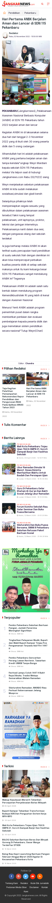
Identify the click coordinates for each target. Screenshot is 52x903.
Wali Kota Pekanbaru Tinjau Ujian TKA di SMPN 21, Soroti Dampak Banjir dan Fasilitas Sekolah (25, 828)
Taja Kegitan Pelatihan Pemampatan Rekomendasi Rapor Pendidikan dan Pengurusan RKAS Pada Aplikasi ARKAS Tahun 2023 (13, 398)
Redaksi (13, 33)
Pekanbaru (30, 12)
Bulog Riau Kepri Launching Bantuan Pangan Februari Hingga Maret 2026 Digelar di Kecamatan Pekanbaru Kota (26, 857)
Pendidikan (14, 12)
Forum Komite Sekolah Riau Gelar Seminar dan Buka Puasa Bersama (32, 509)
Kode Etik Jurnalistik (40, 883)
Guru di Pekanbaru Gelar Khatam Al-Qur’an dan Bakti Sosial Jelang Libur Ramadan (33, 491)
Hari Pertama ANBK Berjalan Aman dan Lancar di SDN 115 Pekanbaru (37, 392)
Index (45, 369)
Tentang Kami (11, 883)
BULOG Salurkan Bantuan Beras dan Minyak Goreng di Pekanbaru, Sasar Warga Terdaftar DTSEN (25, 842)
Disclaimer (34, 887)
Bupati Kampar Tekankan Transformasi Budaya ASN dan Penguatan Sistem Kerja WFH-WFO (24, 814)
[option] (14, 396)
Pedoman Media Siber (16, 887)
